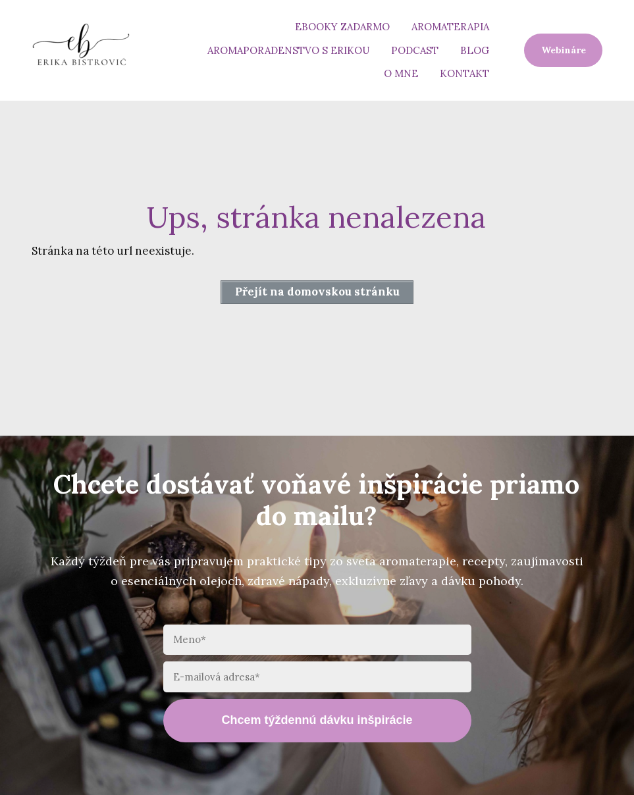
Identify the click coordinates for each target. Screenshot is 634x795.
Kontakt (464, 73)
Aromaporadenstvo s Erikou (288, 50)
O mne (401, 73)
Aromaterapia (450, 26)
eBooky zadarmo (342, 26)
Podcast (414, 50)
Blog (474, 50)
